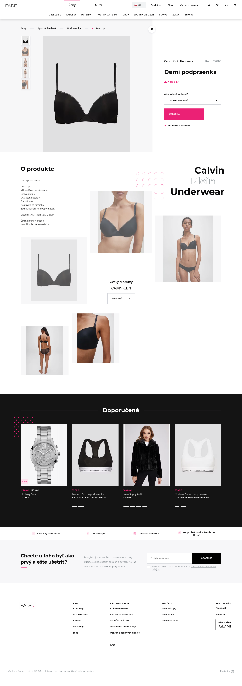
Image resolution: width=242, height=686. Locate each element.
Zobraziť (117, 301)
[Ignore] (184, 567)
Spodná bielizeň (144, 17)
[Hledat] (209, 6)
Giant (232, 667)
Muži (98, 6)
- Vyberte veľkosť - (179, 103)
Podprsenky (74, 30)
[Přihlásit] (226, 6)
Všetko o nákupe (189, 6)
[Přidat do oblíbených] (151, 31)
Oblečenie (55, 17)
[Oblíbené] (217, 6)
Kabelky (71, 17)
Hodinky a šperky (107, 17)
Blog (170, 6)
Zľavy (176, 17)
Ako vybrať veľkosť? (176, 96)
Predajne (155, 6)
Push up (100, 30)
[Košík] (235, 6)
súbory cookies (86, 667)
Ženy (72, 6)
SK (137, 6)
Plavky (163, 17)
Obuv (126, 17)
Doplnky (86, 17)
